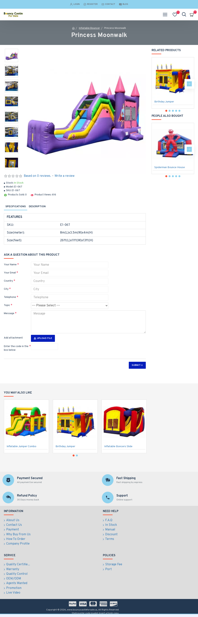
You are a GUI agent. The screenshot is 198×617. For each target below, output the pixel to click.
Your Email (10, 272)
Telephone (10, 297)
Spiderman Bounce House (169, 167)
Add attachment (13, 337)
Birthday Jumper (164, 101)
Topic (7, 305)
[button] (189, 84)
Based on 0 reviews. (37, 176)
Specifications (15, 206)
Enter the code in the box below (16, 348)
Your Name (10, 264)
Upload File (43, 338)
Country (8, 281)
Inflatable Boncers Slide (118, 447)
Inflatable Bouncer (89, 28)
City (6, 289)
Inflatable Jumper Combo (21, 447)
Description (37, 206)
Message (9, 313)
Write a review (64, 176)
